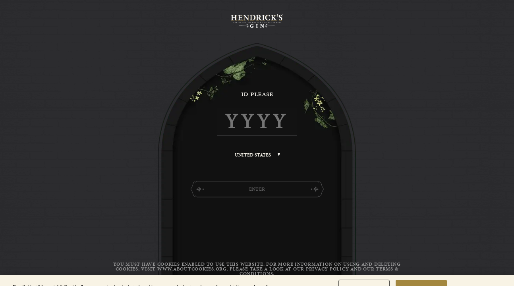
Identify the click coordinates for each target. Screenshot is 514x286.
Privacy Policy (327, 269)
